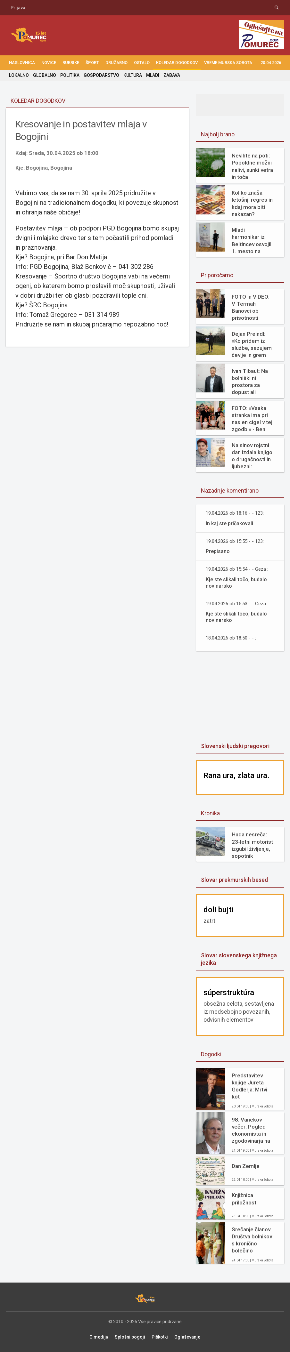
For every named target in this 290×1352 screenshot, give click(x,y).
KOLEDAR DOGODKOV (177, 62)
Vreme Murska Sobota (228, 62)
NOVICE (48, 62)
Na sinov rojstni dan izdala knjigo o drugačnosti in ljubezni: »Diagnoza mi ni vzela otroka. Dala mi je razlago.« (252, 456)
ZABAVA (171, 75)
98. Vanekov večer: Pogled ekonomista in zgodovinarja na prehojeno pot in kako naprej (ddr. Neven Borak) (252, 1130)
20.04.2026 (271, 62)
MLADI (152, 75)
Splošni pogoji (130, 1337)
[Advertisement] (243, 697)
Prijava (18, 7)
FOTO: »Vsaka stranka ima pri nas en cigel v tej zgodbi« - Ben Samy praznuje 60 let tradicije (252, 419)
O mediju (98, 1337)
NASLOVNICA (22, 62)
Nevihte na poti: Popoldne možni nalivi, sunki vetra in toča (252, 166)
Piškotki (160, 1337)
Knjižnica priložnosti (245, 1198)
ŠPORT (92, 62)
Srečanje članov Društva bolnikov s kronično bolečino (252, 1240)
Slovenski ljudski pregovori (235, 746)
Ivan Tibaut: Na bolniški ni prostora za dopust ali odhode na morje (252, 382)
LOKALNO (19, 75)
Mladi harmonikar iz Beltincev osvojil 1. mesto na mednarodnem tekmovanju (251, 240)
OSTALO (142, 62)
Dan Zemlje (246, 1166)
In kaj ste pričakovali (229, 523)
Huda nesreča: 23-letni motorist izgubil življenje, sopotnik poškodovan (252, 845)
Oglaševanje (187, 1337)
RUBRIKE (70, 62)
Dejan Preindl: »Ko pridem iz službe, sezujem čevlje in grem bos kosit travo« (252, 344)
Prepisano (218, 551)
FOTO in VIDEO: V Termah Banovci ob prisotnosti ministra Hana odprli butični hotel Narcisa (250, 307)
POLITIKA (69, 75)
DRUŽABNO (116, 62)
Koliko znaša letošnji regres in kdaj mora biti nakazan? (252, 203)
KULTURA (132, 75)
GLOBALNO (44, 75)
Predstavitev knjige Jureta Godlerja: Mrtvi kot (249, 1086)
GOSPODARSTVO (101, 75)
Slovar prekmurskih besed (234, 879)
